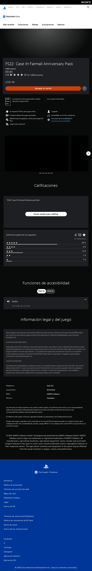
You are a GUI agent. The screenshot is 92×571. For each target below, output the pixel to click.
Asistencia (67, 7)
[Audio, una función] (46, 301)
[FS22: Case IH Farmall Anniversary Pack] (36, 151)
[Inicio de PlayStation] (4, 7)
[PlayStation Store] (12, 14)
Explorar (61, 22)
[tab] (41, 289)
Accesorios (39, 7)
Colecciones (23, 22)
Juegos (10, 7)
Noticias (49, 7)
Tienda (58, 7)
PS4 (23, 7)
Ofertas (35, 22)
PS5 (17, 7)
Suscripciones (48, 22)
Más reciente (8, 22)
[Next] (88, 151)
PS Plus (30, 7)
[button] (60, 118)
